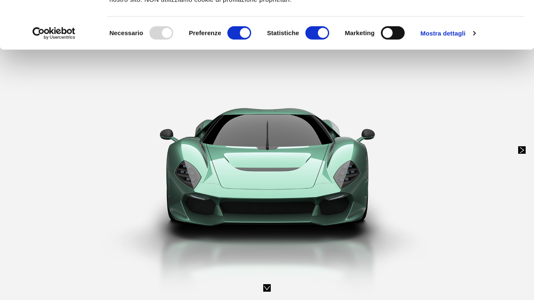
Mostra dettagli (443, 74)
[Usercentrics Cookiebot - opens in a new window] (54, 74)
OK (464, 21)
